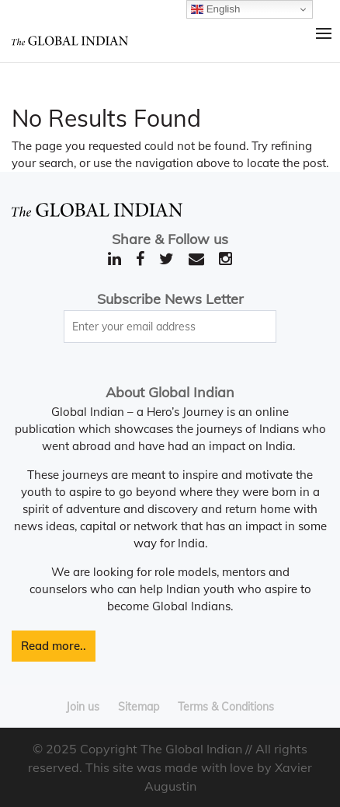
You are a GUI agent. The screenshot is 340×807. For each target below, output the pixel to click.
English (215, 9)
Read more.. (53, 645)
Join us (82, 707)
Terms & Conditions (226, 707)
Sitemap (138, 707)
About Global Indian (170, 392)
